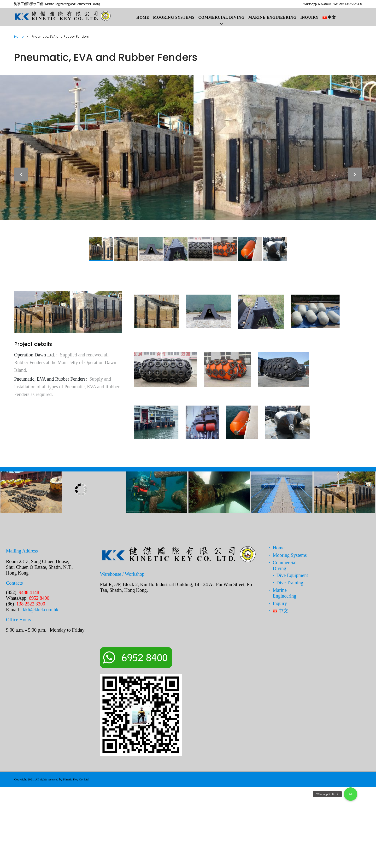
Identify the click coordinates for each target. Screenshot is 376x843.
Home (19, 36)
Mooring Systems (290, 555)
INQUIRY (309, 17)
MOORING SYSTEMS (173, 17)
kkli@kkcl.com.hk (40, 609)
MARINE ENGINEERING (272, 17)
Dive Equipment (292, 575)
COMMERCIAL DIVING (221, 17)
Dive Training (289, 582)
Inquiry (280, 603)
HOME (142, 17)
